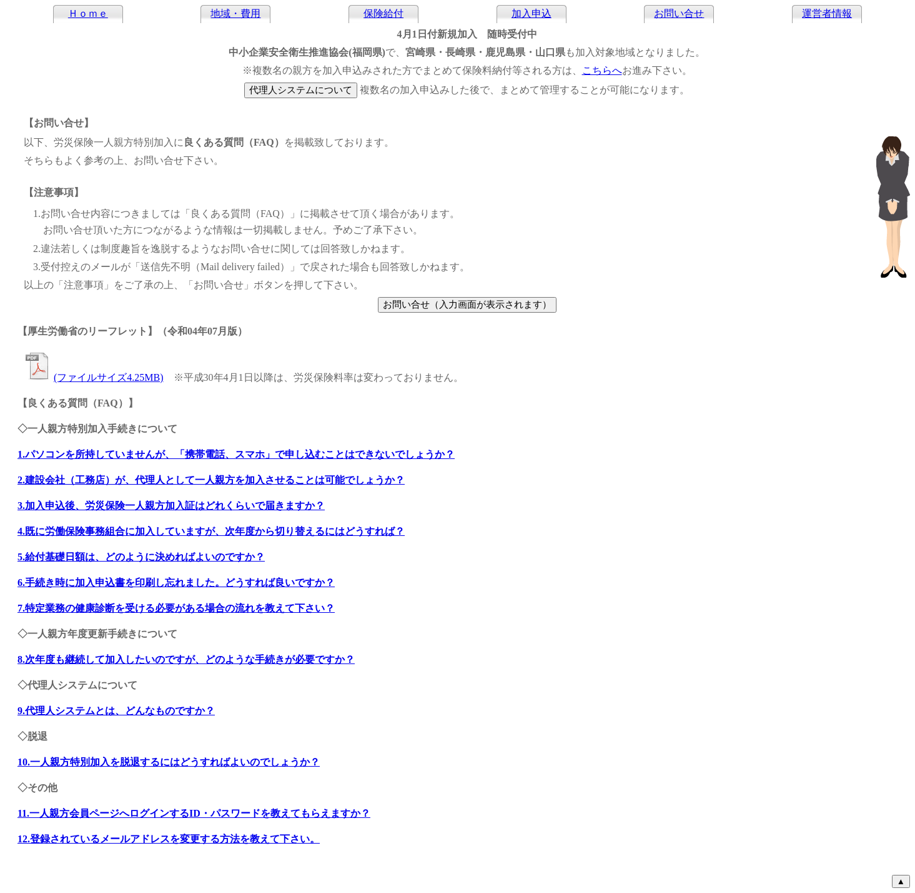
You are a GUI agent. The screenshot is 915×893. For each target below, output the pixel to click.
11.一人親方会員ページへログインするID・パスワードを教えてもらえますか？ (193, 813)
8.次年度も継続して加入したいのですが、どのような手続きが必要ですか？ (186, 659)
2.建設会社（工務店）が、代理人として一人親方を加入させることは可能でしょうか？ (211, 480)
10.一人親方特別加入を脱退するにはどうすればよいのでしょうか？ (168, 762)
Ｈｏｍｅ (88, 13)
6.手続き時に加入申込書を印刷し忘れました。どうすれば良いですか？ (176, 582)
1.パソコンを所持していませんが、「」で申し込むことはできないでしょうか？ (236, 454)
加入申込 (531, 13)
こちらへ (602, 70)
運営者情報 (827, 13)
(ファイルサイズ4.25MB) (94, 377)
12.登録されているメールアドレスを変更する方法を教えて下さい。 (168, 839)
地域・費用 (235, 13)
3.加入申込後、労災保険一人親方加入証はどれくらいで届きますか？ (171, 505)
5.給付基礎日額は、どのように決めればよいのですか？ (141, 557)
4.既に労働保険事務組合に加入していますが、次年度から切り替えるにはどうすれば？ (211, 531)
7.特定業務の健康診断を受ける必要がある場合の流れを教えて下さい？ (176, 608)
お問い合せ (679, 13)
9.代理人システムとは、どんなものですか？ (116, 710)
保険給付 (383, 13)
